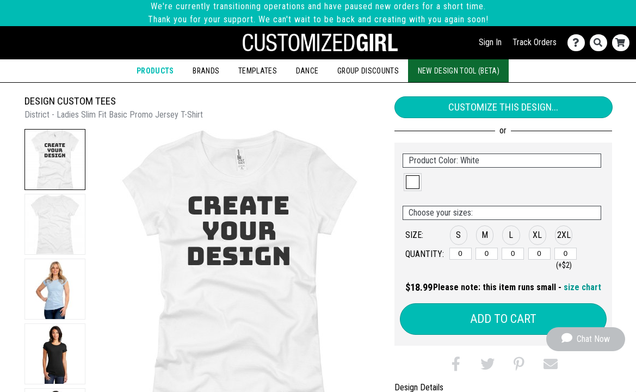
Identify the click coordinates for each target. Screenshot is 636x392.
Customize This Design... (503, 107)
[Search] (601, 42)
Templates (257, 70)
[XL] (539, 254)
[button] (55, 159)
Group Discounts (368, 70)
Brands (206, 70)
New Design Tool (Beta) (458, 70)
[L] (513, 254)
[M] (487, 254)
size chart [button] (582, 287)
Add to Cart (503, 319)
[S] (460, 254)
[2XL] (565, 254)
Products (155, 70)
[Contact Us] (578, 42)
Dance (307, 70)
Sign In (490, 42)
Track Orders (534, 42)
